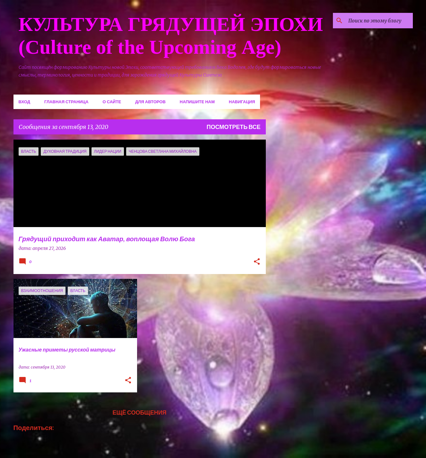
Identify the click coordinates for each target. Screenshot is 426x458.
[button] (257, 262)
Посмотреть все (234, 126)
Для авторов (150, 101)
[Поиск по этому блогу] (379, 20)
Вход (24, 101)
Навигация (242, 101)
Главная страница (66, 101)
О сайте (112, 101)
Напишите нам (197, 101)
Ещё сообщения (139, 412)
